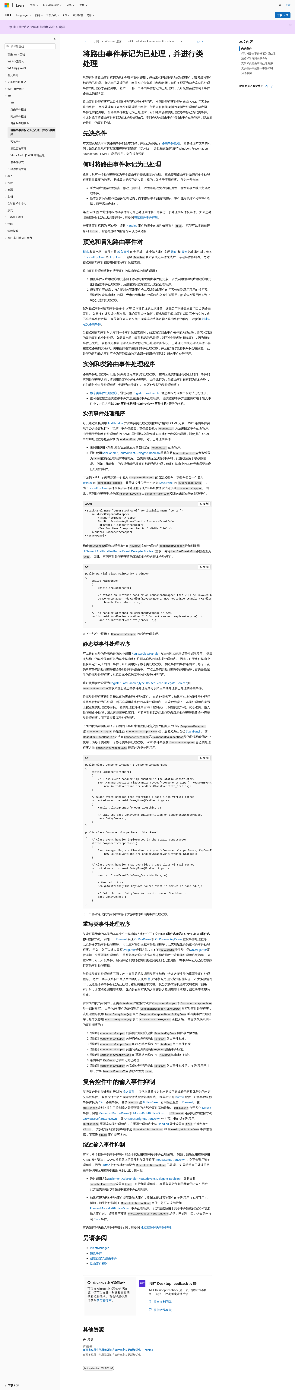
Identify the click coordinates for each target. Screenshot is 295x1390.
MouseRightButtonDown (149, 1113)
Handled (131, 225)
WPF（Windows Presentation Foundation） (153, 41)
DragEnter (129, 949)
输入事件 (123, 252)
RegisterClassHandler (147, 393)
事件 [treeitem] (13, 102)
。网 (96, 41)
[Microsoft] (7, 5)
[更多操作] (209, 42)
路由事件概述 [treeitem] (18, 109)
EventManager (99, 1248)
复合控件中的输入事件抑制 (257, 68)
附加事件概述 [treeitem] (18, 116)
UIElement (120, 939)
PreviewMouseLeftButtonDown (110, 1208)
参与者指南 (104, 1300)
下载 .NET (282, 15)
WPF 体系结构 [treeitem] (16, 61)
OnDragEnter (198, 949)
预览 (86, 252)
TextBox (87, 483)
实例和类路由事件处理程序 (257, 63)
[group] (147, 599)
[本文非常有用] (267, 86)
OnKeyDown (142, 939)
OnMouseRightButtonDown (142, 1118)
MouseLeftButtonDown (114, 1113)
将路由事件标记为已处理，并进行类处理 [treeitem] (33, 132)
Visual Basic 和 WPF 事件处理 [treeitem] (28, 155)
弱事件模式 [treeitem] (17, 162)
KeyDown (116, 257)
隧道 (174, 252)
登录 (287, 5)
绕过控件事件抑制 (146, 217)
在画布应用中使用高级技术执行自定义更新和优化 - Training (118, 1349)
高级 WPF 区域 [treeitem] (16, 54)
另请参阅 (246, 73)
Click (102, 1102)
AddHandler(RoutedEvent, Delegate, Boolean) (131, 453)
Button (179, 1097)
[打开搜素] (280, 5)
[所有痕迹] (86, 42)
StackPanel (166, 483)
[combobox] (30, 46)
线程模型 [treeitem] (13, 231)
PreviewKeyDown (94, 257)
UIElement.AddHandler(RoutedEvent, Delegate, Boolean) (119, 551)
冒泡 (184, 252)
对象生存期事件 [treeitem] (20, 123)
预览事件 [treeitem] (16, 141)
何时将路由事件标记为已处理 (258, 53)
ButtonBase (150, 1102)
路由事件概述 (171, 143)
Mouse (206, 1108)
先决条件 (246, 48)
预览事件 (96, 1253)
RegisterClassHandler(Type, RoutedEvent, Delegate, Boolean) (149, 683)
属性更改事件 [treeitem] (18, 148)
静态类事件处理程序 (103, 393)
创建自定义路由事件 (103, 1258)
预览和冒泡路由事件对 (254, 58)
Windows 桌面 (113, 41)
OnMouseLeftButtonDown (100, 1118)
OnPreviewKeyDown (168, 939)
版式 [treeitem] (10, 210)
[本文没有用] (271, 86)
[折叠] (55, 38)
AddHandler (115, 423)
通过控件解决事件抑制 (156, 1227)
